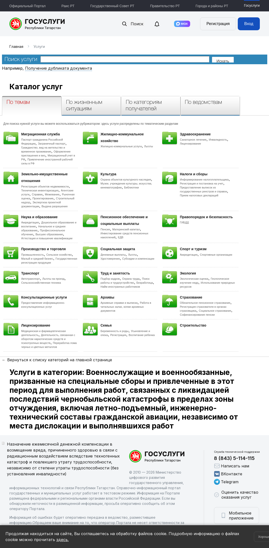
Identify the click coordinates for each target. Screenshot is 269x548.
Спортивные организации (216, 254)
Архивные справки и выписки (119, 302)
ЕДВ (120, 237)
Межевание (52, 194)
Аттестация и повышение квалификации (47, 238)
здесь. (62, 539)
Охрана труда (131, 278)
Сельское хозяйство (59, 254)
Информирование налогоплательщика (204, 179)
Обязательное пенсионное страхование (205, 302)
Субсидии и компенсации (138, 258)
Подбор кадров (110, 278)
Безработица (144, 282)
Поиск (132, 24)
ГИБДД (184, 222)
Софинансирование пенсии (197, 314)
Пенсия (105, 229)
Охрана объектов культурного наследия (126, 179)
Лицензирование (190, 143)
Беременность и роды (114, 331)
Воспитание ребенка (142, 335)
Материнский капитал (126, 229)
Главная (16, 46)
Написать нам (231, 466)
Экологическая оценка (194, 278)
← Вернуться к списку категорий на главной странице (57, 359)
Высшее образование (49, 234)
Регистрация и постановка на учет (201, 183)
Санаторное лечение (193, 139)
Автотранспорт (30, 278)
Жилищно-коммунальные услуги (121, 146)
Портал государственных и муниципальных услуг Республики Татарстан (37, 24)
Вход (248, 24)
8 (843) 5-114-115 (234, 458)
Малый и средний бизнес (37, 258)
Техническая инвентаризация (40, 190)
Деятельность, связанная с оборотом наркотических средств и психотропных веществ (48, 339)
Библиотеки (131, 187)
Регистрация (218, 24)
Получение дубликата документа (58, 68)
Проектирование (43, 198)
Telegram (226, 482)
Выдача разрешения (55, 206)
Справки (37, 194)
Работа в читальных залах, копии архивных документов (126, 306)
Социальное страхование (215, 310)
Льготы (148, 146)
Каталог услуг (36, 86)
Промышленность (32, 254)
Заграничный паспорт (51, 143)
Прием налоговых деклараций (199, 195)
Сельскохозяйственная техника (41, 282)
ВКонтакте (228, 474)
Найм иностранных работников (120, 286)
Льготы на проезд (53, 278)
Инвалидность (218, 139)
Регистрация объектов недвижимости (45, 186)
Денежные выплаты (113, 254)
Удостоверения (110, 258)
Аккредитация (30, 222)
